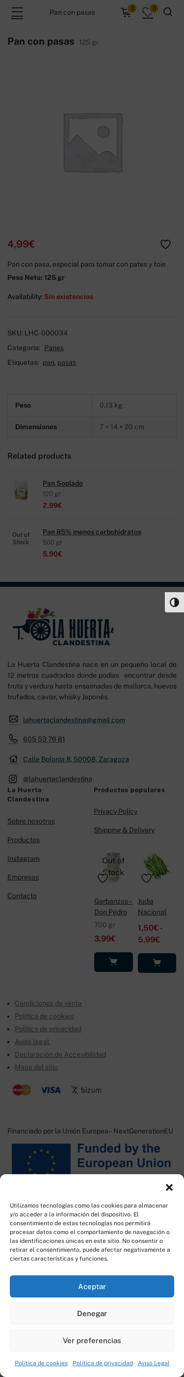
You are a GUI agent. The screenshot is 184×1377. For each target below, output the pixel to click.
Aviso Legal (154, 1363)
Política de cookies (41, 1363)
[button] (169, 1186)
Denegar (92, 1313)
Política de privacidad (103, 1363)
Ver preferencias (92, 1340)
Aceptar (92, 1286)
